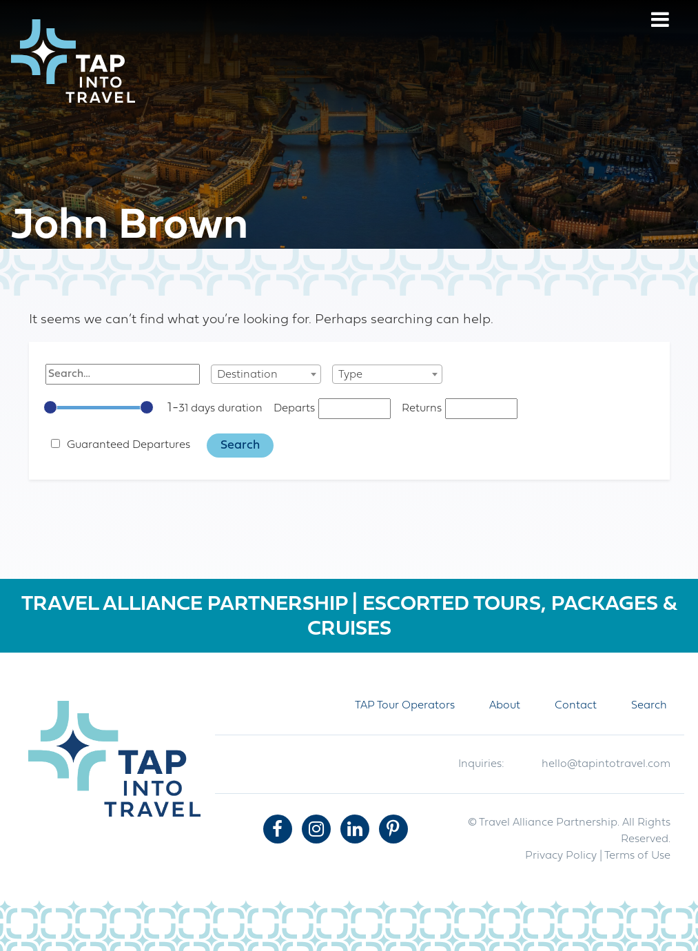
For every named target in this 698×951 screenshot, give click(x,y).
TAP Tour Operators (405, 705)
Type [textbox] (350, 374)
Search (649, 705)
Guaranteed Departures (128, 445)
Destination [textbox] (247, 374)
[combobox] (266, 374)
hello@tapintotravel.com (606, 764)
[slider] (50, 407)
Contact (576, 705)
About (504, 705)
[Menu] (660, 22)
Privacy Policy (561, 855)
